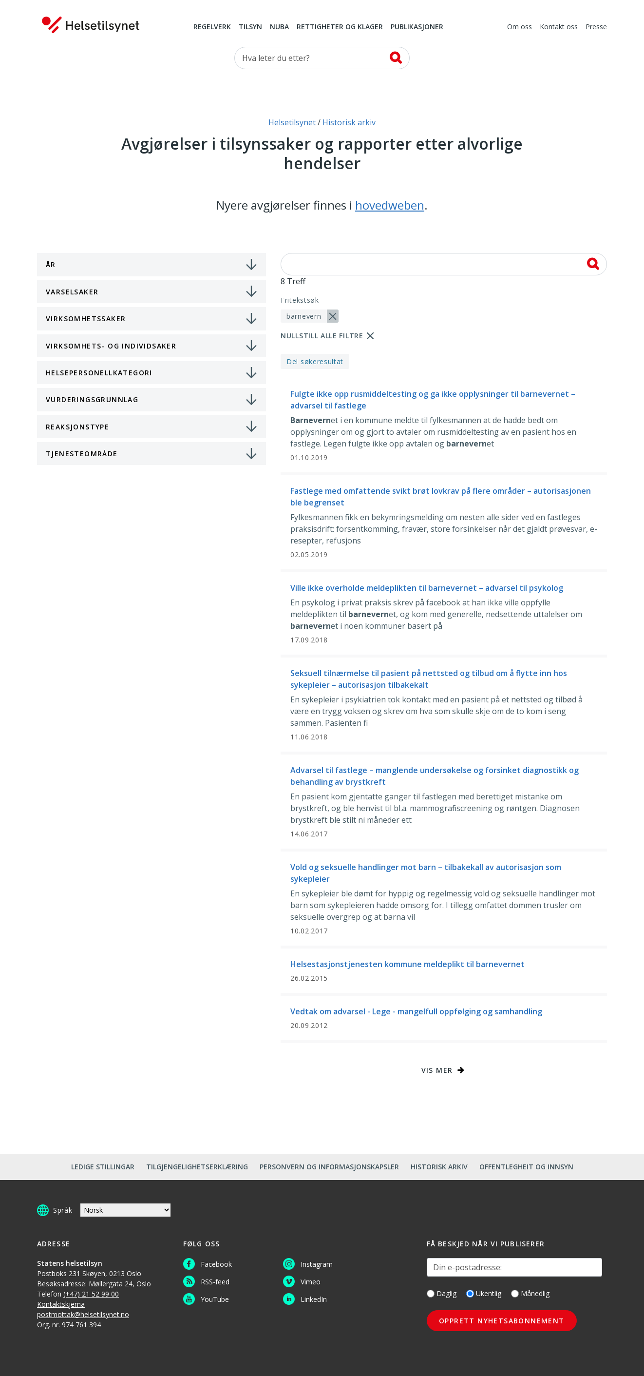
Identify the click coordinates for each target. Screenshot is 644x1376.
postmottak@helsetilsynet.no (83, 1314)
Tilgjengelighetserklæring (197, 1166)
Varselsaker (72, 291)
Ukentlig (483, 1293)
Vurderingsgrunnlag (92, 399)
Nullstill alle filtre (322, 335)
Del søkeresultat (314, 361)
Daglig (441, 1293)
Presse (596, 27)
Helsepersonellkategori (99, 372)
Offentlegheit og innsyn (526, 1166)
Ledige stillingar (102, 1166)
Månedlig (530, 1293)
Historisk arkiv (439, 1166)
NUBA (279, 27)
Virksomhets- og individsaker (111, 345)
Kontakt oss (559, 27)
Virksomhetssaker (86, 318)
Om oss (519, 27)
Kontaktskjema (61, 1304)
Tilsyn (250, 27)
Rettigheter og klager (340, 27)
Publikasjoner (417, 27)
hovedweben (389, 205)
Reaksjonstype (77, 426)
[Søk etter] (322, 58)
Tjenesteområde (82, 453)
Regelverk (212, 27)
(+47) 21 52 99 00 (91, 1293)
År (51, 264)
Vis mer (437, 1070)
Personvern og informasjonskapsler (329, 1166)
